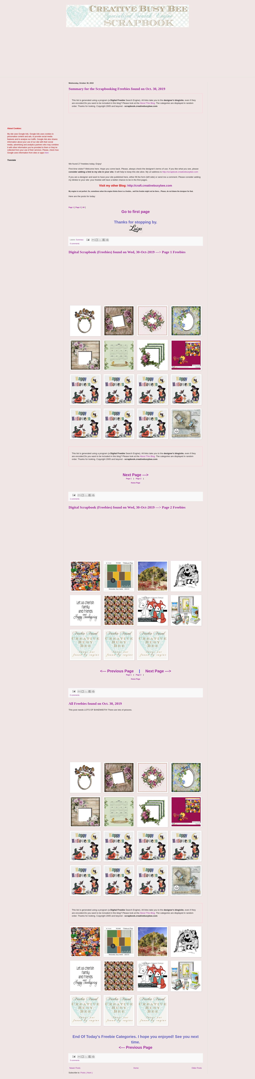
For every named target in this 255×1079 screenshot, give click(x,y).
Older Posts (197, 1068)
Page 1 (129, 479)
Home (136, 1068)
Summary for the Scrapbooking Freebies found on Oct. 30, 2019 (117, 89)
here (47, 153)
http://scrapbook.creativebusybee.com (180, 172)
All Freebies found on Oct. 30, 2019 (95, 704)
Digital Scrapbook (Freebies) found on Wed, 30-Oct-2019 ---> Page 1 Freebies (127, 252)
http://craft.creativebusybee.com (149, 185)
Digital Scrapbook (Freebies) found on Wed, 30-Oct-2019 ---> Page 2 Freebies (127, 507)
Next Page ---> (135, 475)
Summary (80, 240)
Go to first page (135, 211)
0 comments (74, 244)
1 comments (74, 499)
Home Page (135, 483)
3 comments (74, 1060)
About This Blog (147, 103)
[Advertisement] (127, 54)
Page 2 (138, 479)
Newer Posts (74, 1068)
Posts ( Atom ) (86, 1073)
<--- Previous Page (117, 671)
